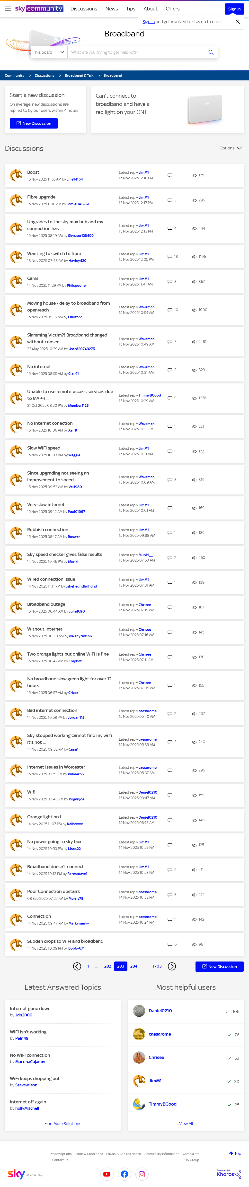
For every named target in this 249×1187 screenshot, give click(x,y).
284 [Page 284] (133, 966)
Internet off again (28, 1102)
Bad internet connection (52, 710)
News (112, 9)
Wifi (31, 792)
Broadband (124, 33)
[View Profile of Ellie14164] (75, 179)
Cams (32, 278)
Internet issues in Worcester (56, 767)
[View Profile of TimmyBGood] (150, 395)
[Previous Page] (77, 966)
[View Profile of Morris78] (76, 898)
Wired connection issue (51, 579)
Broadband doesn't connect (55, 866)
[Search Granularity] (49, 52)
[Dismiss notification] (238, 22)
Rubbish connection (47, 529)
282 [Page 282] (107, 966)
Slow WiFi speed (43, 448)
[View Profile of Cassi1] (74, 749)
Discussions (84, 9)
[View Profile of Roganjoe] (76, 799)
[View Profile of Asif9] (72, 430)
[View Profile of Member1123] (78, 405)
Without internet (44, 629)
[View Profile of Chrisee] (145, 605)
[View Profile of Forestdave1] (77, 874)
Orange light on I (44, 817)
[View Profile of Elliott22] (75, 317)
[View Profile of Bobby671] (76, 948)
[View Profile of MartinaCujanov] (30, 1061)
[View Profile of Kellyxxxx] (75, 824)
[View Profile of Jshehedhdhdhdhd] (81, 586)
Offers (173, 9)
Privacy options (60, 1154)
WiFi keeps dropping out (35, 1078)
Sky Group (192, 1160)
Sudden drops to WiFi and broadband (65, 941)
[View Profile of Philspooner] (77, 285)
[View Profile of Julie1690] (77, 611)
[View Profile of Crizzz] (73, 693)
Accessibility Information (161, 1154)
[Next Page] (172, 966)
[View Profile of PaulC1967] (76, 512)
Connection (39, 916)
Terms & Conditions (89, 1154)
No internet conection (50, 423)
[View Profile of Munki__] (75, 561)
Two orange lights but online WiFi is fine (68, 654)
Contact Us (60, 1160)
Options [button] (227, 148)
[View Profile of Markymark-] (79, 923)
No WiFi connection (30, 1055)
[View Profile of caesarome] (148, 711)
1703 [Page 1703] (157, 966)
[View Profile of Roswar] (74, 537)
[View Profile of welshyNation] (80, 636)
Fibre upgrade (41, 197)
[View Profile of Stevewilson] (26, 1085)
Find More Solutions (62, 1123)
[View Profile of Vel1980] (75, 487)
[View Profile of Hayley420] (78, 261)
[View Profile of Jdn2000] (23, 1015)
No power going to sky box (54, 841)
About (151, 9)
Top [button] (237, 1153)
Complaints (191, 1154)
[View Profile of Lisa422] (74, 849)
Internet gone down (30, 1008)
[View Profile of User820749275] (82, 349)
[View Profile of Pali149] (21, 1038)
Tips (130, 9)
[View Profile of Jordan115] (76, 717)
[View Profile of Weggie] (74, 455)
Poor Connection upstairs (53, 891)
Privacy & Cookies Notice (123, 1154)
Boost (33, 172)
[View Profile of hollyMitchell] (27, 1108)
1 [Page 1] (88, 966)
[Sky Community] (39, 8)
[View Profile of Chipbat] (75, 661)
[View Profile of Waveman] (147, 307)
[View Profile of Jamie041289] (78, 204)
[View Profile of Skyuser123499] (81, 236)
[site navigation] (8, 9)
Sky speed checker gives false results (64, 554)
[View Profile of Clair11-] (74, 374)
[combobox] (135, 52)
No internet (39, 366)
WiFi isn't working (28, 1032)
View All (186, 1123)
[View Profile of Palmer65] (76, 774)
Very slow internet (46, 504)
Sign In (234, 9)
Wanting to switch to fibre (54, 253)
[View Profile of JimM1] (144, 172)
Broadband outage (46, 604)
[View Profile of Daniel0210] (148, 792)
